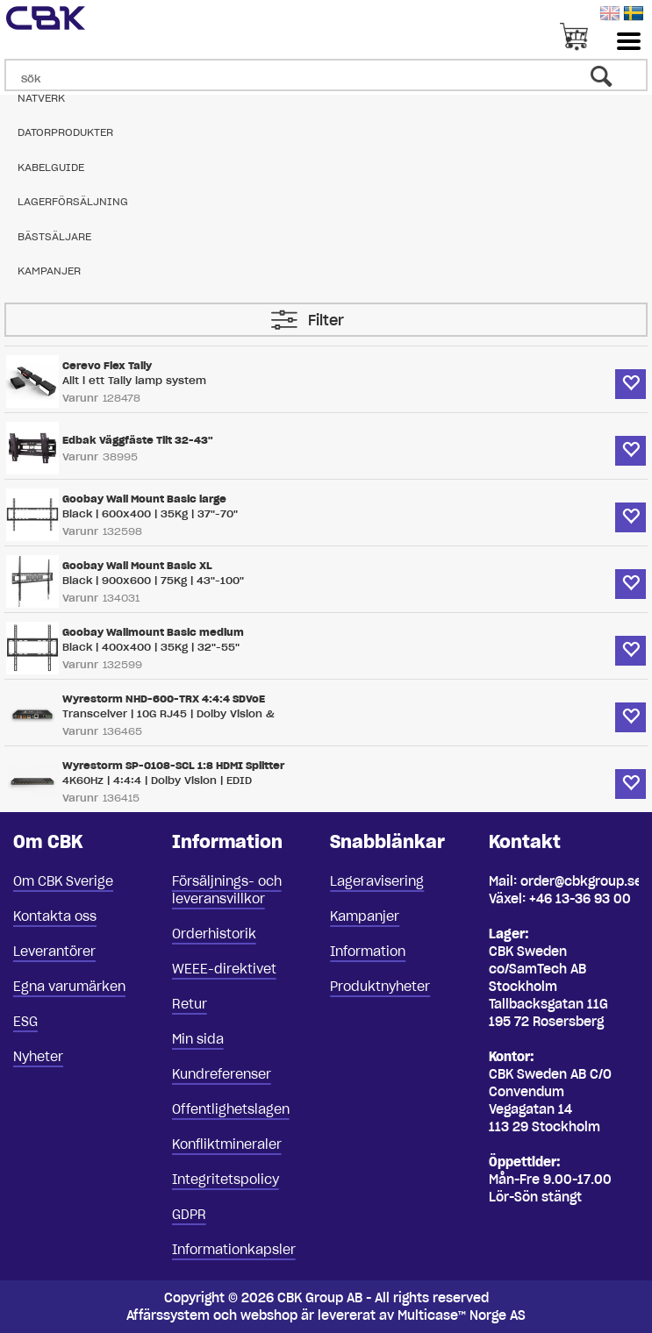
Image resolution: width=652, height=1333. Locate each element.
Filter (326, 320)
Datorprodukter (65, 132)
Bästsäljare (54, 236)
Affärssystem (168, 1315)
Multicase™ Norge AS (462, 1315)
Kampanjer (49, 270)
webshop (268, 1315)
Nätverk (41, 97)
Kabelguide (51, 167)
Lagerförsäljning (73, 201)
